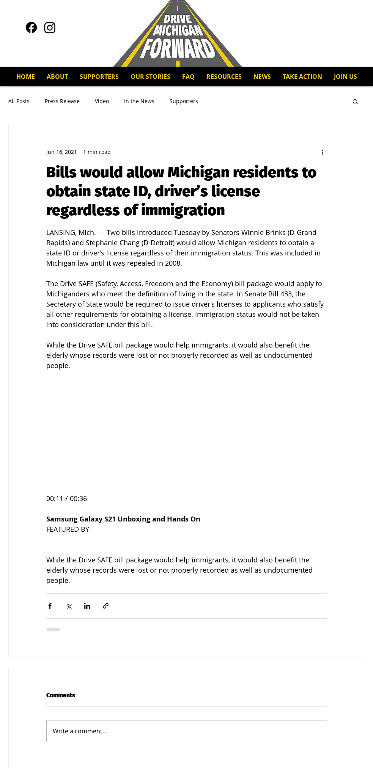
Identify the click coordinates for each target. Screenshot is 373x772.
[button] (99, 76)
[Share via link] (105, 605)
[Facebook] (31, 27)
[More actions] (322, 151)
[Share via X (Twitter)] (68, 605)
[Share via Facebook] (50, 605)
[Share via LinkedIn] (87, 605)
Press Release (62, 101)
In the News (139, 101)
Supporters (184, 101)
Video (102, 101)
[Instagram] (49, 27)
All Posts (19, 101)
